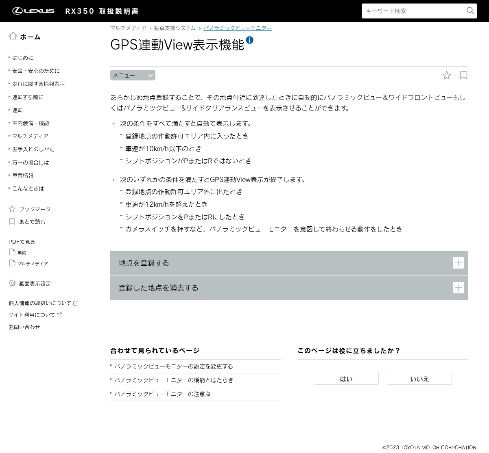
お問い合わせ (24, 327)
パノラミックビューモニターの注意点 (162, 393)
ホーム (25, 36)
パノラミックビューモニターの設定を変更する (173, 366)
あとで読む (27, 221)
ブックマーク (30, 208)
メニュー (124, 75)
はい (346, 379)
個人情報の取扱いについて (43, 303)
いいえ (419, 379)
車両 (17, 252)
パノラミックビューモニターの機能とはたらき (174, 380)
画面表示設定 (30, 283)
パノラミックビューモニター (237, 28)
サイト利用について (35, 315)
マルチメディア (28, 263)
